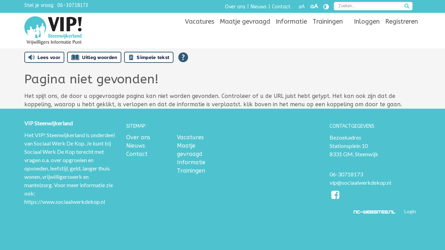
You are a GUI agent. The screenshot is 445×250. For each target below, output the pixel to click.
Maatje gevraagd (245, 32)
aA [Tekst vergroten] (314, 6)
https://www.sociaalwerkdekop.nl (64, 201)
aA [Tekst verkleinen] (302, 7)
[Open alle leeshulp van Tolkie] (183, 57)
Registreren (401, 32)
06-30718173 (72, 5)
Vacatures (199, 32)
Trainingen (328, 32)
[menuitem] (199, 32)
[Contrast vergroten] (326, 7)
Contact (281, 7)
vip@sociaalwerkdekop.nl (360, 182)
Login (410, 211)
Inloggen (367, 32)
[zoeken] (407, 6)
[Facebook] (336, 196)
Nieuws (259, 7)
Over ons (235, 7)
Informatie (291, 32)
